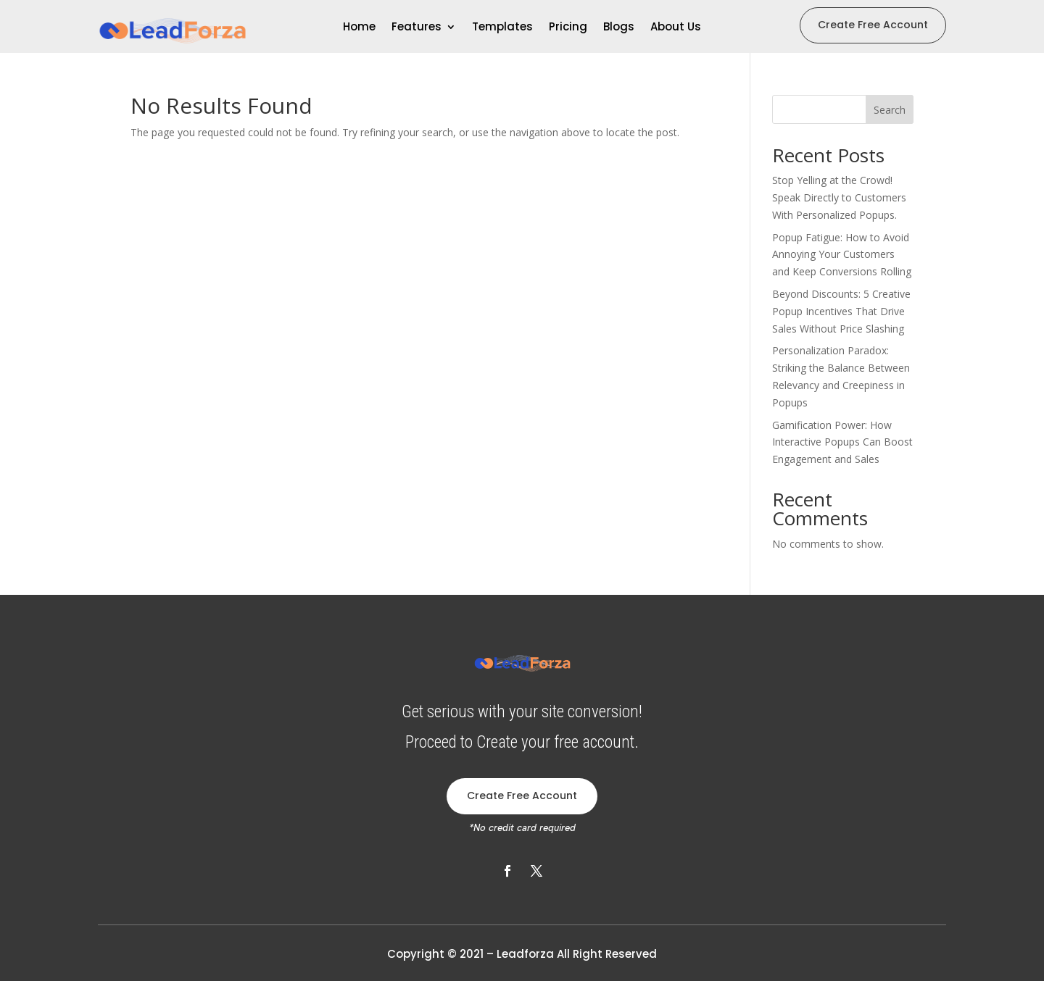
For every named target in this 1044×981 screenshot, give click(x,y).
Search (890, 110)
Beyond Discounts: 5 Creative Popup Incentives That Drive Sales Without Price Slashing (841, 311)
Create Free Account (873, 24)
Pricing (568, 28)
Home (359, 28)
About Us (675, 28)
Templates (502, 28)
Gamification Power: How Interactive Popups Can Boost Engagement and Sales (842, 442)
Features (417, 28)
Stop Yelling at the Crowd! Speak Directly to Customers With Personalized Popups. (839, 197)
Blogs (618, 28)
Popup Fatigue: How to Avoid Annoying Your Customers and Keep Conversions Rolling (841, 254)
